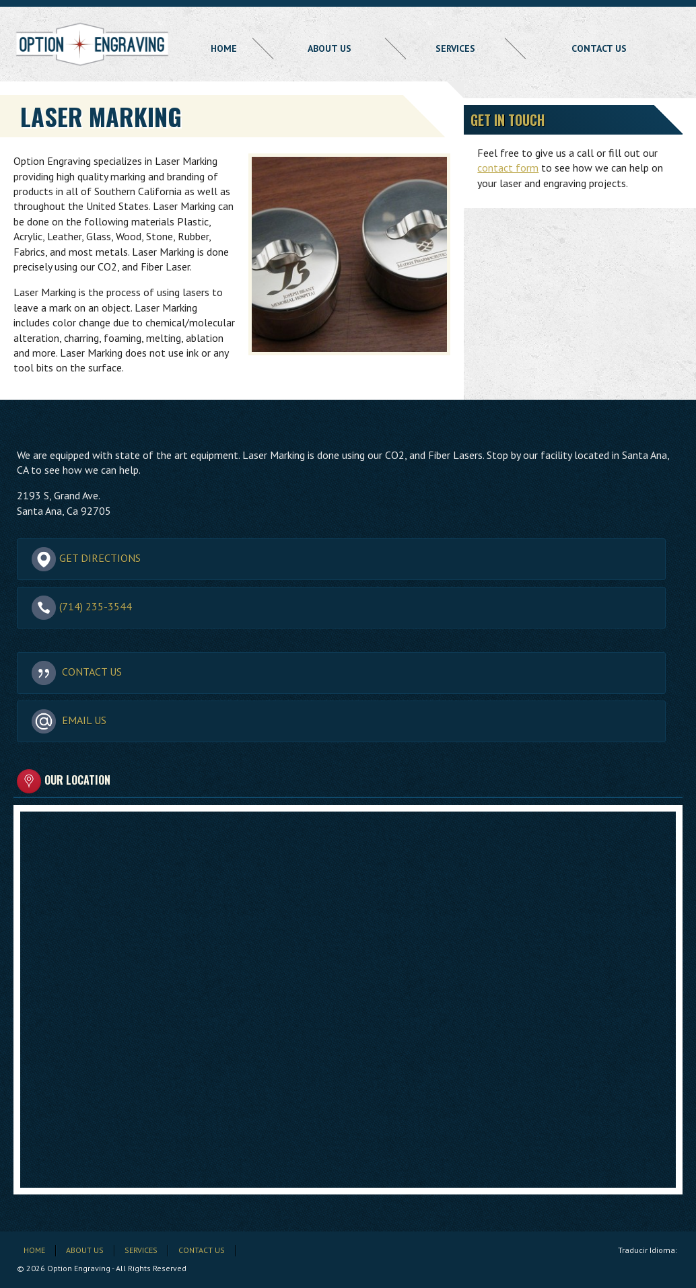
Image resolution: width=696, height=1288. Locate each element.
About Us (329, 48)
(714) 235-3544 (82, 607)
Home (224, 48)
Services (455, 48)
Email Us (69, 721)
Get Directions (86, 558)
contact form (507, 167)
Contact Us (599, 48)
